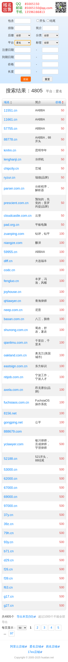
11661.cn (10, 119)
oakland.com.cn (15, 355)
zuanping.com (14, 234)
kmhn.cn (10, 150)
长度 (11, 71)
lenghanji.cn (12, 159)
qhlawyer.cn (12, 301)
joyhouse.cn (12, 292)
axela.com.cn (13, 390)
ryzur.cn (9, 177)
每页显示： (9, 627)
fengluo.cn (11, 281)
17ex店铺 (34, 651)
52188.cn (10, 458)
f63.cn (8, 587)
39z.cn (8, 524)
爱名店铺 (35, 646)
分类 (39, 35)
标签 (39, 42)
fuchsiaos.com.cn (16, 402)
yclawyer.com (13, 444)
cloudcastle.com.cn (18, 215)
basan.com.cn (14, 319)
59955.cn (10, 252)
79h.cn (9, 533)
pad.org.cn (11, 225)
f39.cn (8, 578)
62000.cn (10, 478)
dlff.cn (8, 261)
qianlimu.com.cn (15, 342)
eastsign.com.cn (15, 366)
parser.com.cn (14, 188)
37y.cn (8, 515)
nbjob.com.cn (13, 377)
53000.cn (10, 469)
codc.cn (9, 270)
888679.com (13, 431)
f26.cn (8, 569)
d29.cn (9, 560)
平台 (11, 42)
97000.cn (10, 506)
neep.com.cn (13, 310)
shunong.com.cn (16, 330)
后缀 (11, 35)
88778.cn (10, 139)
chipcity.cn (11, 168)
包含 (11, 20)
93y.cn (8, 542)
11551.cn (10, 110)
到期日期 (8, 57)
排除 (11, 28)
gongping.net (13, 422)
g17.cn (9, 596)
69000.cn (10, 497)
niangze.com (13, 243)
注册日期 (8, 49)
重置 (47, 79)
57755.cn (10, 128)
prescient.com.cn (16, 203)
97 (11, 633)
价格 (11, 64)
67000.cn (10, 488)
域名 (7, 102)
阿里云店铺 (17, 646)
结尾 (51, 20)
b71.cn (9, 551)
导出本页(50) (25, 616)
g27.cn (9, 605)
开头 (41, 20)
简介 (39, 28)
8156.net (10, 413)
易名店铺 (51, 646)
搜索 (25, 79)
